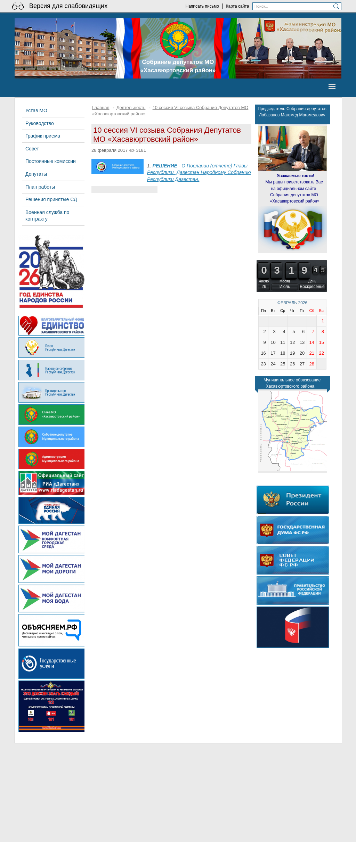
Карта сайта (237, 6)
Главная (100, 107)
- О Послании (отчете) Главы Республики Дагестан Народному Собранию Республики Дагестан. (199, 172)
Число (264, 281)
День (312, 281)
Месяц (285, 281)
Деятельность (131, 107)
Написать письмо (202, 6)
